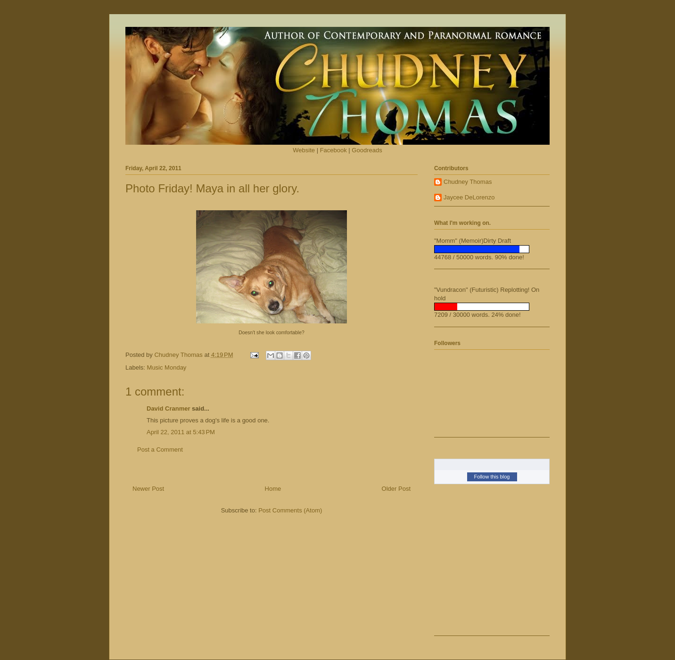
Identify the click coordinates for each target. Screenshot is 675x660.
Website (304, 150)
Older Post (396, 488)
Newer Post (148, 488)
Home (273, 488)
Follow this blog (492, 476)
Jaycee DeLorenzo (469, 197)
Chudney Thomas (468, 181)
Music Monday (167, 367)
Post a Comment (160, 449)
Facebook (333, 150)
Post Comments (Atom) (290, 510)
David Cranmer (168, 408)
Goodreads (367, 150)
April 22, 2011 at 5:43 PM (181, 432)
